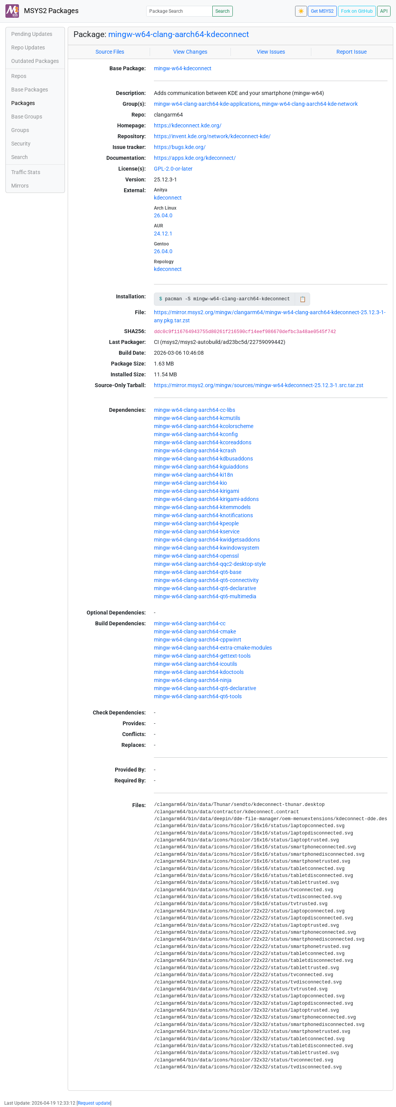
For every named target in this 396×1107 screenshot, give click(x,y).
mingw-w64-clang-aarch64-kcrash (195, 450)
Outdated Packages (35, 61)
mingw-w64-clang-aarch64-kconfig (196, 434)
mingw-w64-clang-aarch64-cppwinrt (197, 639)
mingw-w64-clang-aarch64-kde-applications (206, 104)
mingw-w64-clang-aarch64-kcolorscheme (203, 426)
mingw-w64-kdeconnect (183, 68)
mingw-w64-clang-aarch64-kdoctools (199, 672)
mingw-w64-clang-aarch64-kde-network (310, 104)
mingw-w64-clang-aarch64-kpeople (196, 523)
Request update (94, 1103)
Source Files (110, 52)
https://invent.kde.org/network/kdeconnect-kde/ (212, 136)
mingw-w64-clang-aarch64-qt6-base (197, 572)
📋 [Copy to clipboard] (302, 299)
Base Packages (29, 89)
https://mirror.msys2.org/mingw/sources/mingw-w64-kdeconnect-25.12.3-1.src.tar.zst (259, 385)
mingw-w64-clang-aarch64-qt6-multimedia (205, 596)
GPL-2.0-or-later (173, 169)
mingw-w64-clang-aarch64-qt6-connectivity (206, 580)
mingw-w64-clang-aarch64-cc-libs (194, 410)
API (383, 11)
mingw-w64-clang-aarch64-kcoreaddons (202, 442)
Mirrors (20, 186)
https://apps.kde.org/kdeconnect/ (195, 158)
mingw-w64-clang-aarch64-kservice (196, 531)
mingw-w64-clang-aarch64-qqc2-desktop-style (210, 564)
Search (222, 11)
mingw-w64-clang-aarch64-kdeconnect (178, 34)
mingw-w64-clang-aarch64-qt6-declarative (205, 588)
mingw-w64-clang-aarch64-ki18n (193, 475)
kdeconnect (168, 198)
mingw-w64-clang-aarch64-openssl (196, 556)
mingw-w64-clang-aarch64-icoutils (195, 664)
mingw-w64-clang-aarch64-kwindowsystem (206, 548)
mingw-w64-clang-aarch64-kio (190, 483)
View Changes (190, 52)
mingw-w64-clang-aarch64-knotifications (203, 515)
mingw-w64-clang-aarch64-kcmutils (197, 418)
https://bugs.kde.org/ (180, 147)
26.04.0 (163, 215)
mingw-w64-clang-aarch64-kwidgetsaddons (207, 540)
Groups (20, 130)
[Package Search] (179, 11)
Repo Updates (28, 47)
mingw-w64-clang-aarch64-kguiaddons (201, 467)
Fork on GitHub (357, 11)
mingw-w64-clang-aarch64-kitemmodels (202, 507)
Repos (18, 76)
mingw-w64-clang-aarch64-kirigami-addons (206, 499)
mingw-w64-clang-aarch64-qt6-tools (198, 696)
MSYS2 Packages (42, 11)
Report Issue (351, 52)
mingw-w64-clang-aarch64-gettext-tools (202, 656)
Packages (23, 103)
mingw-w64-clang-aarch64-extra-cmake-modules (213, 648)
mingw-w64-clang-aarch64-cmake (195, 631)
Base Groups (26, 116)
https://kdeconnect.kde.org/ (188, 125)
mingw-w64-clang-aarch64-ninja (193, 680)
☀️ (301, 11)
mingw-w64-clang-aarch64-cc (189, 623)
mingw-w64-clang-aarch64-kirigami (196, 491)
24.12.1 (163, 233)
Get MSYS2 (322, 11)
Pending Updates (31, 34)
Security (21, 143)
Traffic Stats (25, 172)
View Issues (271, 52)
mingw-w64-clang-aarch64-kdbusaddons (203, 458)
